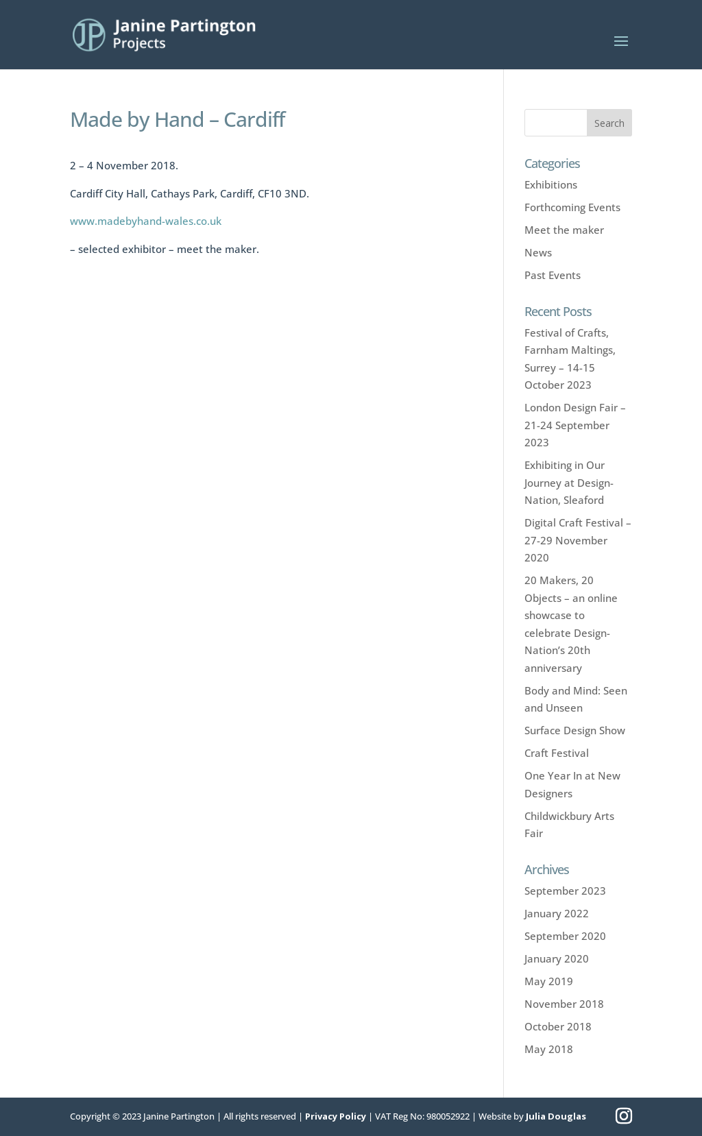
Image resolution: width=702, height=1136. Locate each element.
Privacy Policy (335, 1116)
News (538, 252)
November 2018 (564, 1004)
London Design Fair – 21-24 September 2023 (575, 424)
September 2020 (565, 936)
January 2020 (556, 958)
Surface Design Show (574, 730)
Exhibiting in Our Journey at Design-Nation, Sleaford (569, 482)
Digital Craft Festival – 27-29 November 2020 (577, 540)
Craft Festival (556, 753)
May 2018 (548, 1049)
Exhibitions (550, 184)
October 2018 (558, 1026)
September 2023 (565, 890)
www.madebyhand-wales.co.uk (145, 221)
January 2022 (556, 913)
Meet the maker (564, 230)
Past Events (552, 275)
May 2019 (548, 981)
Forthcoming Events (572, 207)
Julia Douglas (556, 1116)
